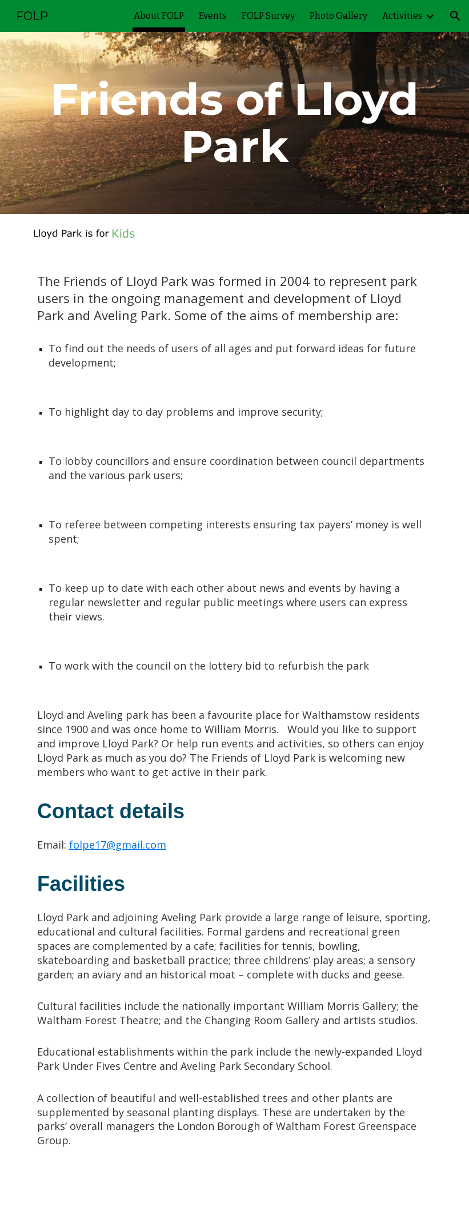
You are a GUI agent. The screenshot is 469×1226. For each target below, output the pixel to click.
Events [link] (213, 15)
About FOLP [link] (159, 15)
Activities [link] (402, 15)
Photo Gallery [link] (338, 15)
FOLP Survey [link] (268, 15)
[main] (234, 123)
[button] (455, 16)
